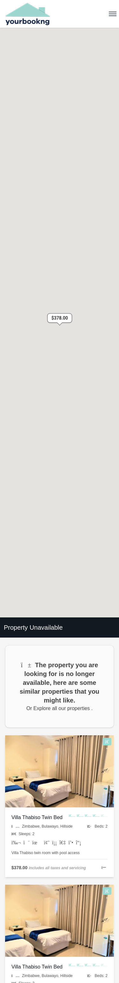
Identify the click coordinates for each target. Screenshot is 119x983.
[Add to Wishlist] (106, 741)
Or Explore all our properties (58, 708)
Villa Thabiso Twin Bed (37, 817)
